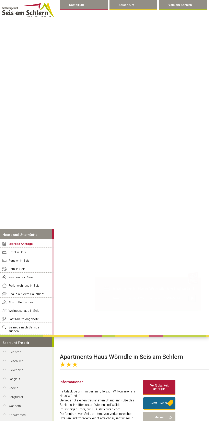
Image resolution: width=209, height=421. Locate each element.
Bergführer (16, 397)
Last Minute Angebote (24, 319)
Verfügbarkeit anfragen (159, 387)
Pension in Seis (19, 260)
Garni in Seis (17, 269)
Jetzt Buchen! (159, 403)
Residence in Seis (21, 277)
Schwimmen (17, 415)
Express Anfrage (21, 244)
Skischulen (16, 361)
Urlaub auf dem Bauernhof (26, 294)
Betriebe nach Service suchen (24, 329)
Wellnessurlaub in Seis (24, 311)
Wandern (15, 406)
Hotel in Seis (17, 252)
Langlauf (14, 379)
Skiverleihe (16, 370)
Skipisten (15, 352)
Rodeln (13, 388)
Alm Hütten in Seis (21, 302)
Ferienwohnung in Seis (24, 285)
